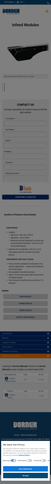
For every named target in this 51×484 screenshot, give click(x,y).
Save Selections (25, 469)
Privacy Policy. (24, 455)
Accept (26, 476)
